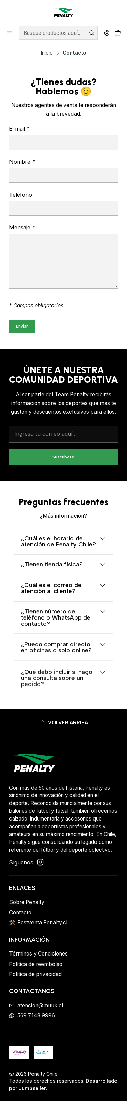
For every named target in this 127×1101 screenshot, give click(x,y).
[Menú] (9, 33)
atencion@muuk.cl (36, 1005)
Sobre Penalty (26, 902)
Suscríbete (63, 461)
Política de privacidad (35, 974)
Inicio (47, 52)
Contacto (20, 912)
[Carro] (117, 33)
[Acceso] (106, 33)
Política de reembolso (35, 964)
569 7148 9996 (32, 1015)
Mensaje (22, 227)
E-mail (19, 128)
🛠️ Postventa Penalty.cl (38, 922)
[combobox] (58, 33)
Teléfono (20, 194)
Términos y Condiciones (38, 953)
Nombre (22, 161)
